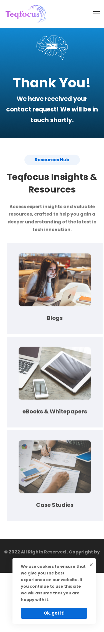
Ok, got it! (54, 613)
